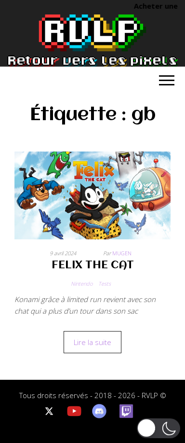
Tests (104, 283)
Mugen (122, 253)
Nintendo (81, 283)
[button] (158, 428)
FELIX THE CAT (93, 265)
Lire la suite (92, 342)
